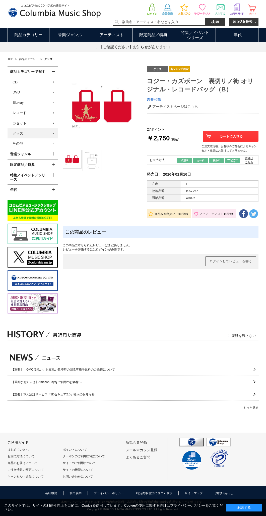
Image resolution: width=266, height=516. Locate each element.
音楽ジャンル (70, 35)
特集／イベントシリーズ (195, 35)
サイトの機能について (78, 470)
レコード (20, 113)
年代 (238, 35)
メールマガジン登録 (141, 450)
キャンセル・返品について (26, 476)
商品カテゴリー (28, 35)
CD (15, 82)
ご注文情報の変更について (26, 470)
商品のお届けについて (23, 463)
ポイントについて (75, 449)
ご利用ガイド (18, 442)
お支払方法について (21, 456)
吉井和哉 (154, 99)
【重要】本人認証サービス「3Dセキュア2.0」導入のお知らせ (53, 394)
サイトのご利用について (79, 463)
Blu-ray (18, 102)
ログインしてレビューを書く (231, 261)
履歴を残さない (243, 336)
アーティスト (112, 35)
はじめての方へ (18, 449)
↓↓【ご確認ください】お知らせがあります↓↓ (133, 47)
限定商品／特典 (153, 35)
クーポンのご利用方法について (84, 456)
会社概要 (51, 493)
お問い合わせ (224, 493)
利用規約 (76, 493)
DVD (16, 92)
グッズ (18, 133)
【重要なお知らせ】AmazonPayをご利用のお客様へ (46, 382)
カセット (20, 123)
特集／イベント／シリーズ (27, 177)
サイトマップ (194, 493)
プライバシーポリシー (109, 493)
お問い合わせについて (78, 476)
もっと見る (250, 407)
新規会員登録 (136, 442)
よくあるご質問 (138, 457)
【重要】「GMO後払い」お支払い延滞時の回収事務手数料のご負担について (63, 369)
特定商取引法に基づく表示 (154, 493)
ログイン (102, 249)
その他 (18, 143)
